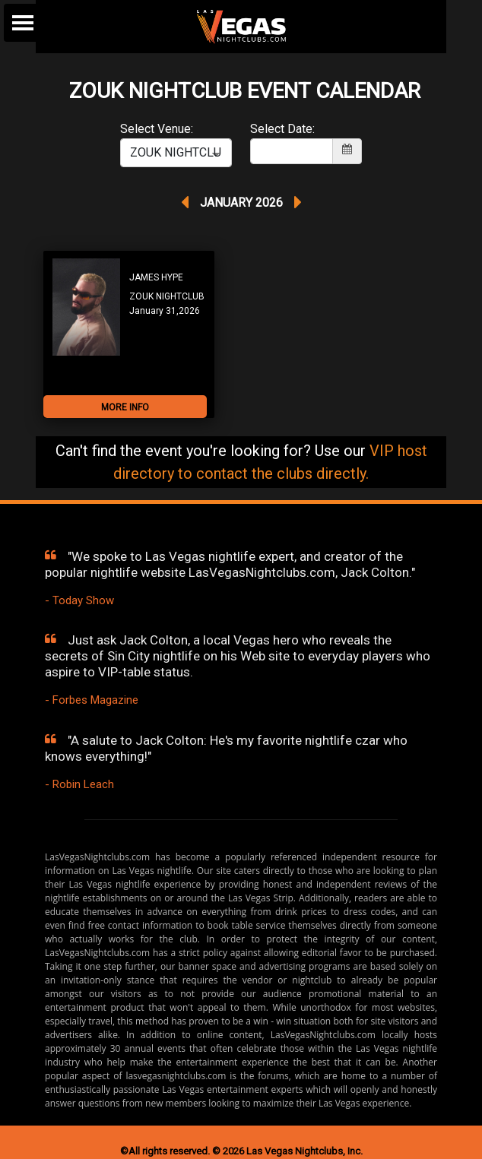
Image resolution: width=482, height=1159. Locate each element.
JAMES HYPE (156, 277)
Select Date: (282, 129)
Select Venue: (156, 129)
